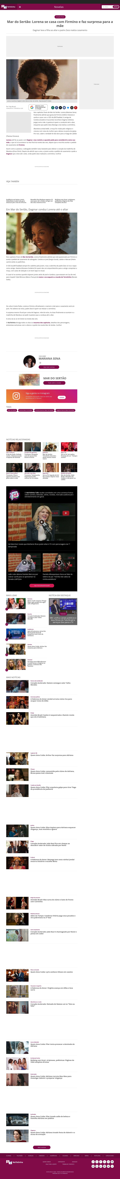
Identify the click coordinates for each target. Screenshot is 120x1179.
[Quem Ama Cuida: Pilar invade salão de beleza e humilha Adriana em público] (17, 1119)
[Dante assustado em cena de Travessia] (32, 446)
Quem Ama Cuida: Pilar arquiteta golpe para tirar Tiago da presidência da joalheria (53, 788)
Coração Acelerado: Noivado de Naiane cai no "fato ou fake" (53, 1005)
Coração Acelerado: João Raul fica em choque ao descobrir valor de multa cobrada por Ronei (50, 844)
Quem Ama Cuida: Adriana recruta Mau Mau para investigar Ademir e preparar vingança (51, 1077)
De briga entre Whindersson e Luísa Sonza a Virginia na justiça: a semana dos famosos (37, 664)
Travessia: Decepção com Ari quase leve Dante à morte (31, 456)
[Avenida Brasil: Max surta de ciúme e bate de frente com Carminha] (17, 903)
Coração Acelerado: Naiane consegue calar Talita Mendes (36, 617)
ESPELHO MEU (110, 1156)
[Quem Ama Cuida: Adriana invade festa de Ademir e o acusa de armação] (17, 1136)
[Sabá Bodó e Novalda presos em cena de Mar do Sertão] (69, 467)
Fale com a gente (51, 1164)
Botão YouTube (112, 1162)
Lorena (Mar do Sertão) (25, 410)
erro (76, 108)
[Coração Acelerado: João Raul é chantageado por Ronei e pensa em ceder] (17, 935)
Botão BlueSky (108, 1166)
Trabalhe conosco (68, 1164)
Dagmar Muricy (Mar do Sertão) (65, 410)
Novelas (58, 7)
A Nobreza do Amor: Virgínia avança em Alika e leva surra (52, 989)
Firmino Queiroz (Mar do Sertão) (44, 410)
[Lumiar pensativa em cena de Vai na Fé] (51, 467)
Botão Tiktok (93, 1162)
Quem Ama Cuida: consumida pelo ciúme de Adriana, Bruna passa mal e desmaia (52, 772)
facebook (56, 108)
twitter (60, 108)
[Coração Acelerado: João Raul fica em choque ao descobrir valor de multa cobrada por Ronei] (17, 847)
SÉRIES (87, 1156)
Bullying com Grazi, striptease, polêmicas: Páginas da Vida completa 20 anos (65, 201)
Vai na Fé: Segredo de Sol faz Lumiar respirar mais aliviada (51, 476)
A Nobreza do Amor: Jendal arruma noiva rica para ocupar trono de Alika (51, 700)
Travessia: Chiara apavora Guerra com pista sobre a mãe (13, 476)
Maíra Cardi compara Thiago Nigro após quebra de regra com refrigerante (37, 602)
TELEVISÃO (20, 1156)
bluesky (68, 108)
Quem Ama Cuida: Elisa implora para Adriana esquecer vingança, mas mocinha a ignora (53, 828)
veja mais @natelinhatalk (41, 585)
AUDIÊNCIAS (53, 1156)
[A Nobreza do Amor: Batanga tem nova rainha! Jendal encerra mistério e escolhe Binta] (17, 863)
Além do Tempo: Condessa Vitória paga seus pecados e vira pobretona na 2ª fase (53, 917)
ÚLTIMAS (8, 1156)
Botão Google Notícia (97, 1166)
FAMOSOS (41, 1156)
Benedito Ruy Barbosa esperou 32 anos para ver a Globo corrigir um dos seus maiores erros (42, 201)
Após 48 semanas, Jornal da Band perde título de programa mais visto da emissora (37, 633)
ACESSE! (61, 397)
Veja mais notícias (49, 367)
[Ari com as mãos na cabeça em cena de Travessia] (32, 467)
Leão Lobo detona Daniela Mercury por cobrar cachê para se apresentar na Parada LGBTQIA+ (23, 576)
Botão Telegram (93, 1166)
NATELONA (97, 1156)
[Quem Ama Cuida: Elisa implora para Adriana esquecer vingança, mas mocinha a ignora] (17, 830)
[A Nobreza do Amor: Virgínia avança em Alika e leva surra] (17, 991)
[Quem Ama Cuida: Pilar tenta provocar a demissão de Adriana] (17, 1047)
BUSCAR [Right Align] (116, 6)
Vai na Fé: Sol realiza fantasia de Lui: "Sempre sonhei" (69, 456)
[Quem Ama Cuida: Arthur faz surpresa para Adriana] (17, 758)
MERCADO (76, 1156)
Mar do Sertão (28, 257)
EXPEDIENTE (61, 1162)
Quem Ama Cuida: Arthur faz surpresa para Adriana (37, 647)
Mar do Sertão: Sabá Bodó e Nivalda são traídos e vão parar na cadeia (68, 477)
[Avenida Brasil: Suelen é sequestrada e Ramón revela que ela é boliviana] (17, 718)
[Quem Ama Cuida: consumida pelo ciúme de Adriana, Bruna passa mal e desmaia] (17, 774)
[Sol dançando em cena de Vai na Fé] (69, 446)
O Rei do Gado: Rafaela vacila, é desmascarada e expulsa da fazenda (14, 456)
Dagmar (30, 140)
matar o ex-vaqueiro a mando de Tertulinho (55, 277)
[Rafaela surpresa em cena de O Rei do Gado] (14, 446)
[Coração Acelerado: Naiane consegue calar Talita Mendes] (17, 686)
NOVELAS (30, 1156)
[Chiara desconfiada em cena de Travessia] (14, 467)
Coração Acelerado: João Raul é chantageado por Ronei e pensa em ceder (54, 933)
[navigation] (20, 6)
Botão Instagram (108, 1162)
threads (71, 108)
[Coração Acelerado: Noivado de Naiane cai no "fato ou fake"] (17, 1007)
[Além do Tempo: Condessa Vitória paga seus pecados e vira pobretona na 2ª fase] (17, 919)
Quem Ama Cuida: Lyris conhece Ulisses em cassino (52, 972)
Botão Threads (112, 1166)
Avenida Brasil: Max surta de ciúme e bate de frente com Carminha (52, 901)
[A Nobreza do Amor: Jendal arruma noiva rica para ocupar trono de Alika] (17, 702)
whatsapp (52, 108)
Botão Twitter (104, 1162)
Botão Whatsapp (97, 1162)
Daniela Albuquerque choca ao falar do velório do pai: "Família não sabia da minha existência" (58, 576)
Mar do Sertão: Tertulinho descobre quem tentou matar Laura (49, 457)
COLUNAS (65, 1156)
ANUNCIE (74, 1162)
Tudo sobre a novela (54, 383)
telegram (64, 108)
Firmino (22, 145)
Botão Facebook (100, 1162)
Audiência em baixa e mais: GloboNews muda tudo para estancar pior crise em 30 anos (16, 201)
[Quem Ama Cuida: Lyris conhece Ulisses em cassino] (17, 975)
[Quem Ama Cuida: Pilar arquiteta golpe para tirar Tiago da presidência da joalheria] (17, 790)
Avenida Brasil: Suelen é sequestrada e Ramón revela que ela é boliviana (52, 716)
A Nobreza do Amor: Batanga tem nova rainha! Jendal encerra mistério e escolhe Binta (52, 860)
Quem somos (47, 1162)
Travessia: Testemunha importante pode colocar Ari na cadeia (32, 476)
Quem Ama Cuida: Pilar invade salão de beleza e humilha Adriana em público (50, 1117)
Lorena (8, 140)
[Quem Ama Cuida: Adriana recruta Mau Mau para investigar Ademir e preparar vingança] (17, 1079)
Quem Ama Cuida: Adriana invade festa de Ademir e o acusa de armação (53, 1133)
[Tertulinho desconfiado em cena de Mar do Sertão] (51, 446)
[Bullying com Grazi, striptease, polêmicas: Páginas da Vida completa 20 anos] (17, 1063)
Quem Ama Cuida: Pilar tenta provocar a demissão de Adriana (53, 1045)
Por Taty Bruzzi (11, 106)
